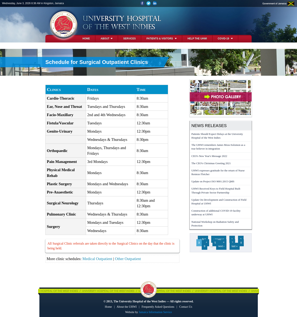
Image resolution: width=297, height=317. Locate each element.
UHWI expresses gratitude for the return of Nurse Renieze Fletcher (218, 172)
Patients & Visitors (161, 38)
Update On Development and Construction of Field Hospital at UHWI (218, 201)
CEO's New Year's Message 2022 (209, 156)
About (107, 38)
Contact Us (185, 306)
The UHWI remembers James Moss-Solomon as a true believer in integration (218, 146)
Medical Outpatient (97, 259)
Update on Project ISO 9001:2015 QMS (212, 181)
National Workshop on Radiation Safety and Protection (215, 223)
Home (86, 38)
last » (235, 246)
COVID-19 (225, 38)
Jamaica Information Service (155, 312)
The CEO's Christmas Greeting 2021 (211, 163)
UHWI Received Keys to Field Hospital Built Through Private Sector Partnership (215, 190)
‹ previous (218, 239)
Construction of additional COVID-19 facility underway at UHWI (215, 212)
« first (203, 239)
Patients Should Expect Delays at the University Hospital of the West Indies (217, 135)
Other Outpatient (128, 259)
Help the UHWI (197, 38)
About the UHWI (127, 306)
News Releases (209, 125)
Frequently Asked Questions (158, 306)
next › (221, 246)
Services (129, 38)
